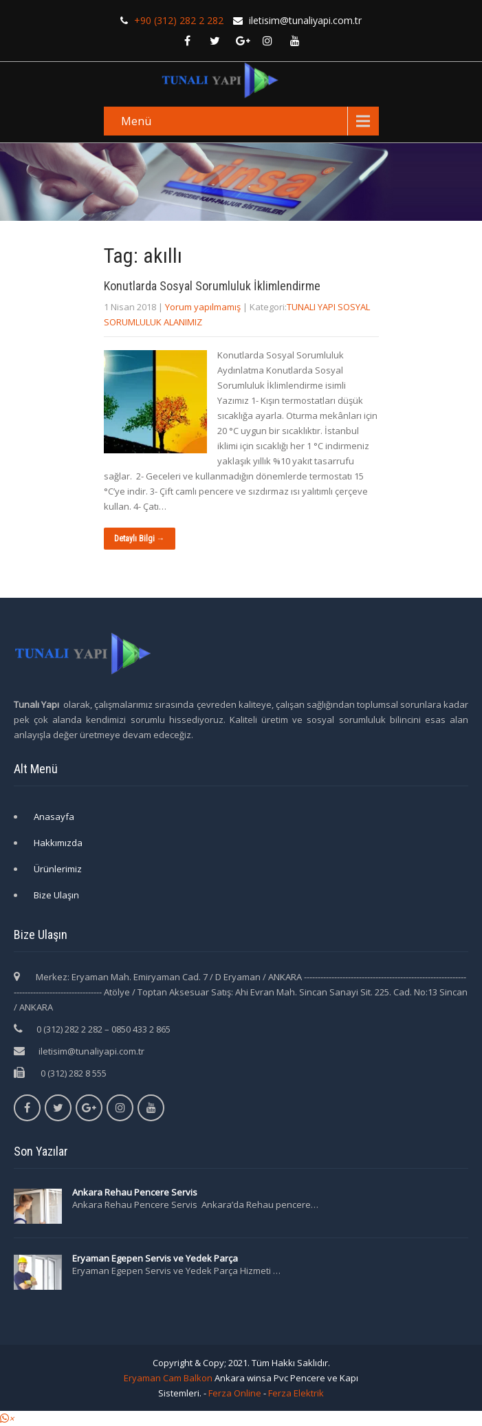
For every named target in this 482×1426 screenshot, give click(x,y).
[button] (7, 1418)
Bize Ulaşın (56, 895)
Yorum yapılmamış (203, 307)
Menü (136, 121)
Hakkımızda (58, 842)
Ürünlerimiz (58, 869)
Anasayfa (54, 816)
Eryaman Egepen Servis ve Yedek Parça (155, 1258)
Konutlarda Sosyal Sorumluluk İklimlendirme (212, 286)
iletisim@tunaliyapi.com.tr (91, 1051)
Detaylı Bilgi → (139, 538)
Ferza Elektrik (296, 1393)
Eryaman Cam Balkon (168, 1378)
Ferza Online (234, 1393)
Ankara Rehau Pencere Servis (135, 1192)
